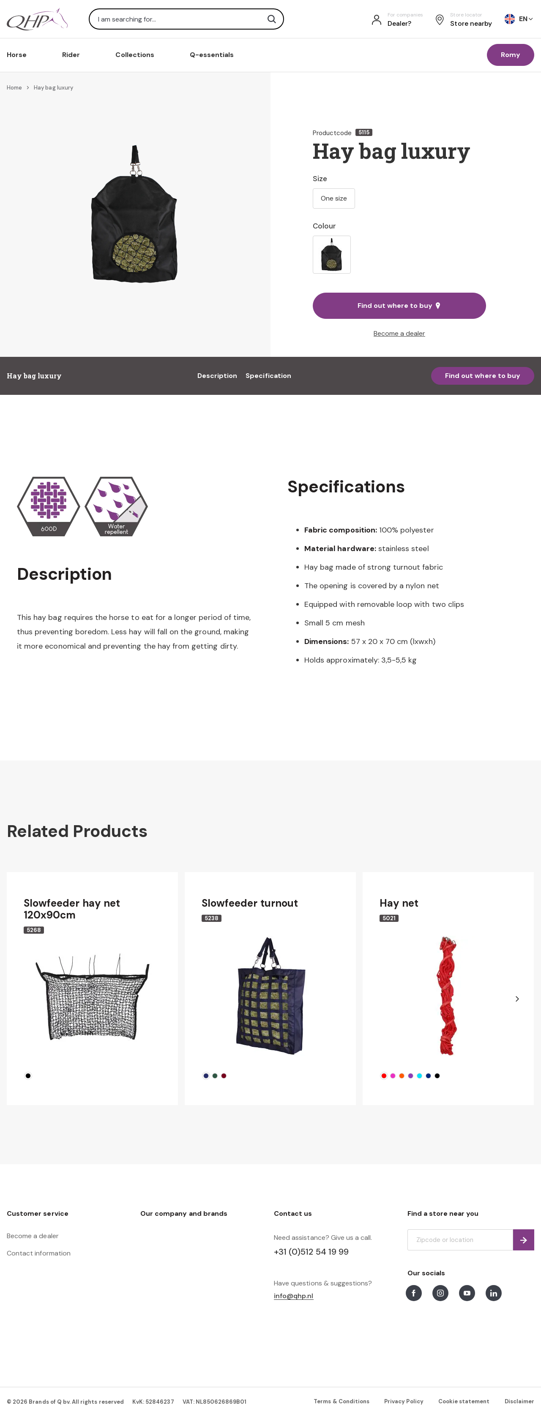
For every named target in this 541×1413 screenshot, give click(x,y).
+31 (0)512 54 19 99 (311, 1251)
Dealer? (399, 23)
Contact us (293, 1213)
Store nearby (471, 23)
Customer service (37, 1213)
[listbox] (399, 255)
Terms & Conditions (341, 1401)
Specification (268, 375)
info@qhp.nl (294, 1296)
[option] (332, 255)
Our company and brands (183, 1213)
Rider (71, 54)
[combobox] (186, 19)
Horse (17, 54)
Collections (134, 54)
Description (217, 375)
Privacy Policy (404, 1401)
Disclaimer (519, 1401)
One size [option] (334, 198)
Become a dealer (399, 333)
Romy (510, 54)
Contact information (39, 1253)
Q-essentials (212, 54)
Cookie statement (464, 1401)
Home (14, 87)
